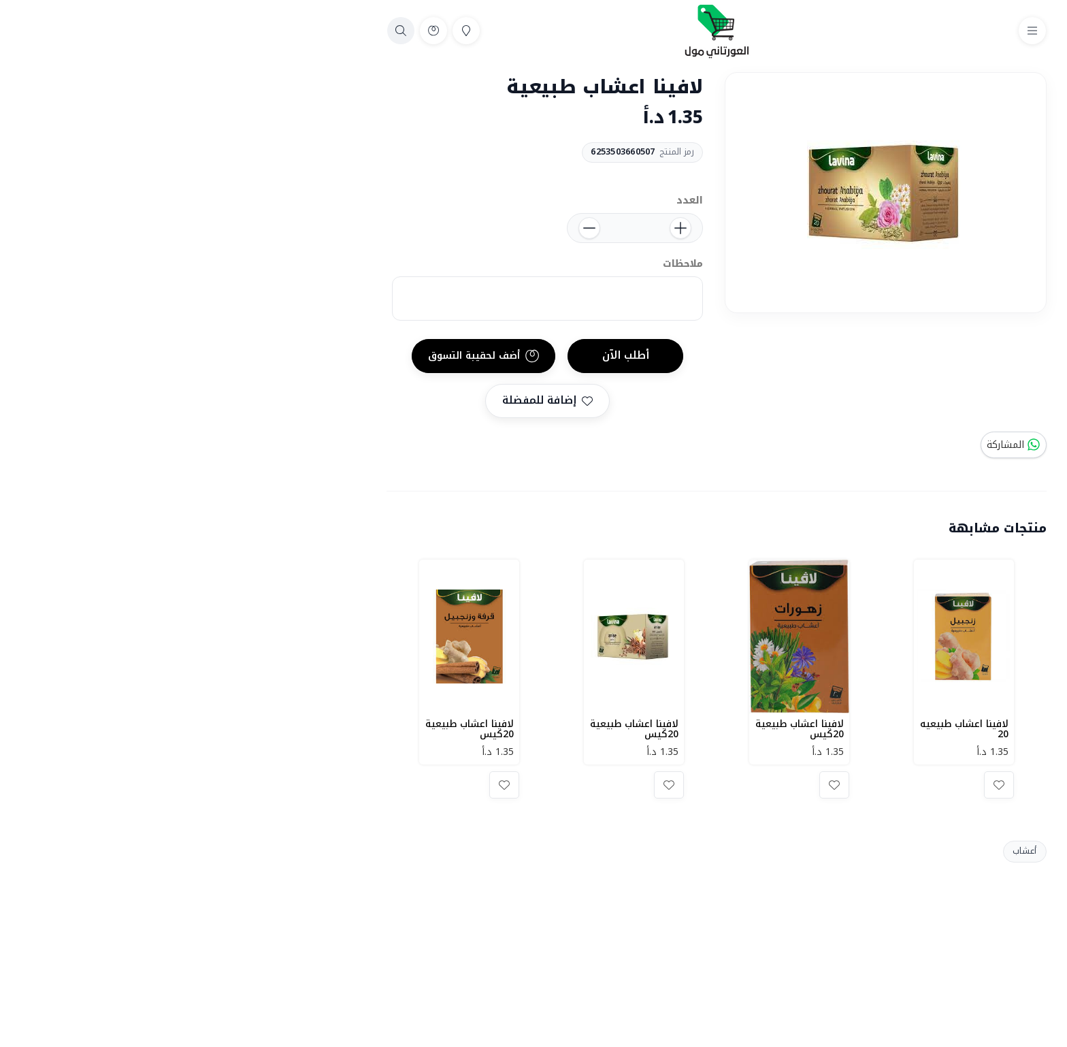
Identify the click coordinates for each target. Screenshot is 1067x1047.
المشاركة (830, 445)
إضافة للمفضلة (364, 400)
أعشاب (841, 851)
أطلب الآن (442, 355)
